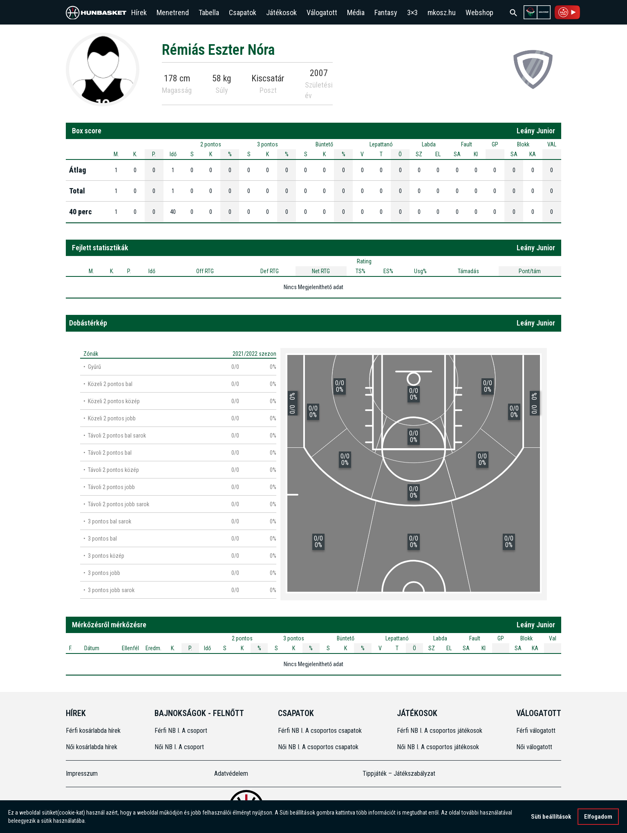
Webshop (479, 12)
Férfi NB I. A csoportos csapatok (320, 730)
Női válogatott (534, 747)
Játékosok (281, 12)
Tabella (209, 12)
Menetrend (173, 12)
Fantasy (385, 12)
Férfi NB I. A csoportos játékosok (439, 730)
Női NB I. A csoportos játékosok (438, 747)
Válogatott (322, 12)
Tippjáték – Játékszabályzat (399, 773)
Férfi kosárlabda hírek (93, 730)
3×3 (412, 12)
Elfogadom (598, 817)
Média (356, 12)
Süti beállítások (551, 817)
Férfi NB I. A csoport (181, 730)
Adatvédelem (231, 773)
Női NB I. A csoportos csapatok (319, 747)
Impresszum (82, 773)
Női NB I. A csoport (179, 747)
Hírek (139, 12)
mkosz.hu (442, 12)
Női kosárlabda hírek (91, 747)
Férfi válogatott (535, 730)
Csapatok (242, 12)
